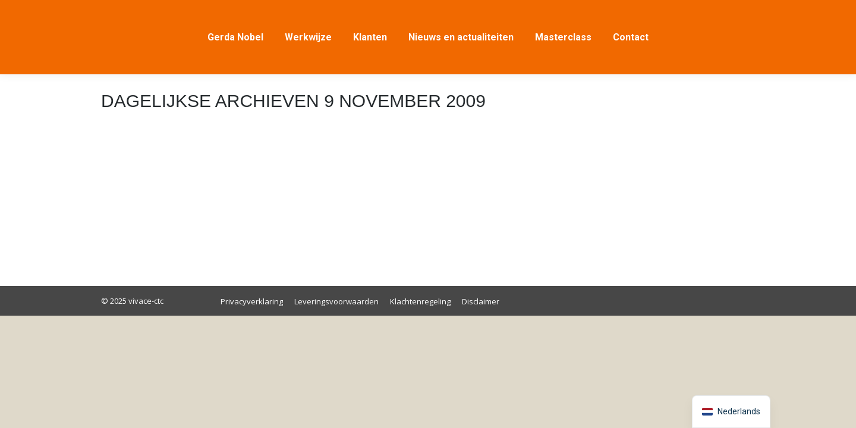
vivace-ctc (145, 300)
